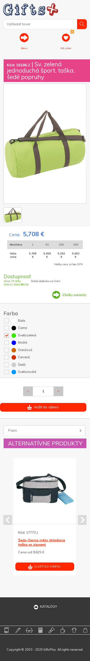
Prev (8, 520)
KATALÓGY (45, 606)
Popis (12, 430)
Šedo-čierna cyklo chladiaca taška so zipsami (41, 542)
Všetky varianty (74, 294)
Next (82, 520)
